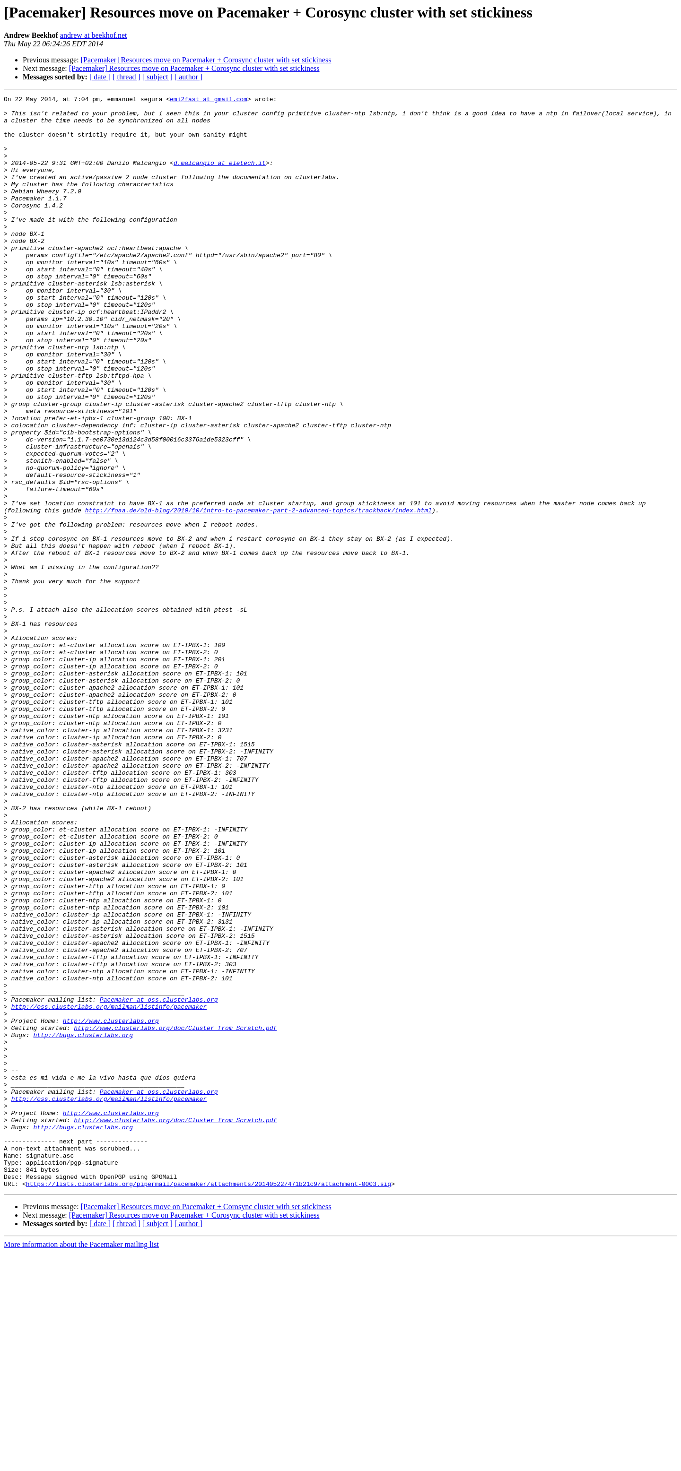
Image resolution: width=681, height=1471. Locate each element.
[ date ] (100, 77)
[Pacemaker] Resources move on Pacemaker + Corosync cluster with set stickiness (206, 60)
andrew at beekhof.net (93, 35)
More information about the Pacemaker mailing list (81, 1463)
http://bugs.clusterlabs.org (83, 1223)
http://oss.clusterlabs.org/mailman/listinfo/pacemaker (109, 1189)
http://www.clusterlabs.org (111, 1206)
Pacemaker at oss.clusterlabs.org (159, 1181)
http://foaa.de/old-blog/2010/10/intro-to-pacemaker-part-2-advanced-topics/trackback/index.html (258, 593)
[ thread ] (126, 77)
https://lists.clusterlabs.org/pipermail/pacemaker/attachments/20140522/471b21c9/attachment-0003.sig (208, 1402)
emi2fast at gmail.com (208, 100)
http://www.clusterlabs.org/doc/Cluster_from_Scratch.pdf (175, 1215)
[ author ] (189, 77)
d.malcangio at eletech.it (220, 177)
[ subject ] (157, 77)
